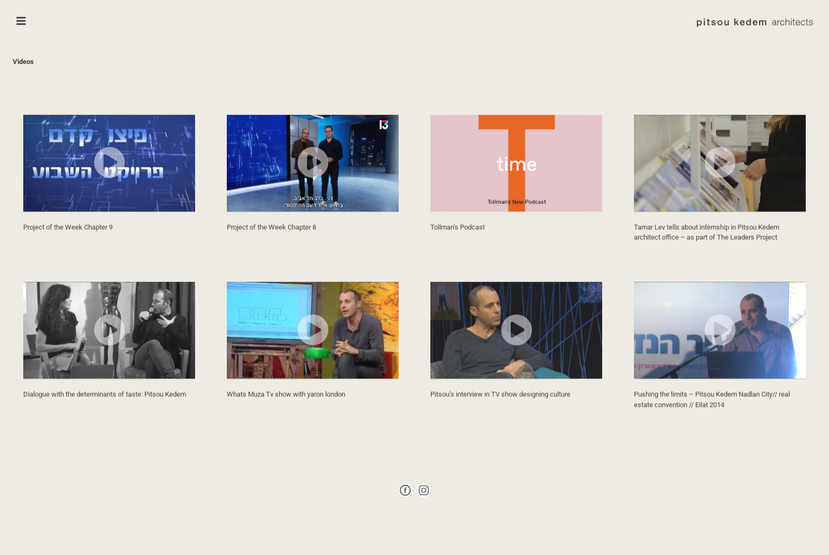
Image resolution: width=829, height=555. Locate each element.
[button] (109, 175)
